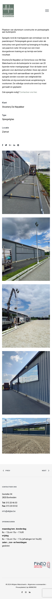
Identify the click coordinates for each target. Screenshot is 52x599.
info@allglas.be (9, 511)
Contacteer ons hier (28, 92)
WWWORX (32, 587)
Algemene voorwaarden (37, 584)
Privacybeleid (21, 587)
